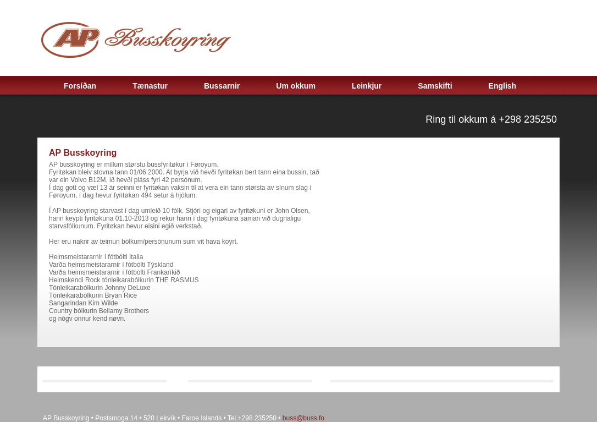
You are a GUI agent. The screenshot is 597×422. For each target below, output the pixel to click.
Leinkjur (367, 85)
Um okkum (296, 85)
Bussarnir (222, 85)
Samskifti (435, 85)
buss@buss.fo (303, 418)
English (503, 85)
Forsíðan (80, 85)
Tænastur (150, 85)
